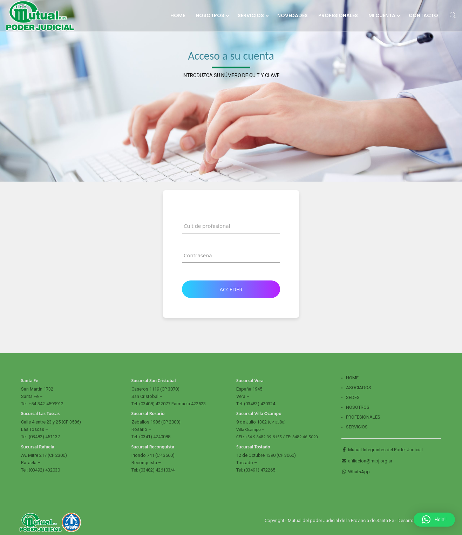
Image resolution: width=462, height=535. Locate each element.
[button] (434, 520)
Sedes (353, 397)
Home (352, 377)
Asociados (358, 387)
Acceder (230, 289)
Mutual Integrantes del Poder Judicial (382, 449)
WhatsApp (355, 471)
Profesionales (363, 417)
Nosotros (357, 407)
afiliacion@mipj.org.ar (366, 460)
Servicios (357, 426)
